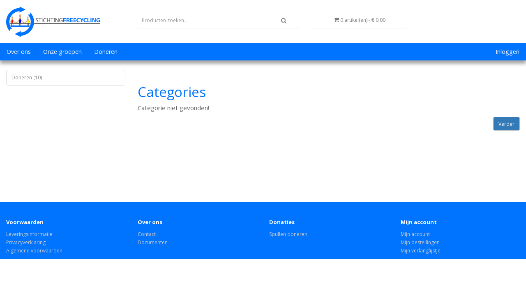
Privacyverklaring (26, 242)
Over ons (19, 52)
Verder (506, 123)
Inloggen (507, 52)
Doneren (106, 52)
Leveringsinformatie (29, 234)
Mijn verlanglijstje (421, 250)
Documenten (153, 242)
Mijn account (415, 234)
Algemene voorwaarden (34, 250)
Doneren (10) (27, 77)
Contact (147, 234)
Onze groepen (62, 52)
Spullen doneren (288, 234)
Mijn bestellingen (420, 242)
